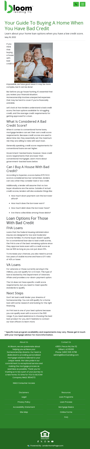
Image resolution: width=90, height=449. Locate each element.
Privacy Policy (24, 402)
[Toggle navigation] (82, 4)
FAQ (66, 417)
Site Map (24, 412)
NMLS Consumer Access (24, 383)
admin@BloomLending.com (66, 355)
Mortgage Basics (66, 407)
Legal (24, 397)
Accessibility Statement (24, 407)
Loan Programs (66, 397)
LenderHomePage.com (52, 445)
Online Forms (66, 412)
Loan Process (66, 402)
